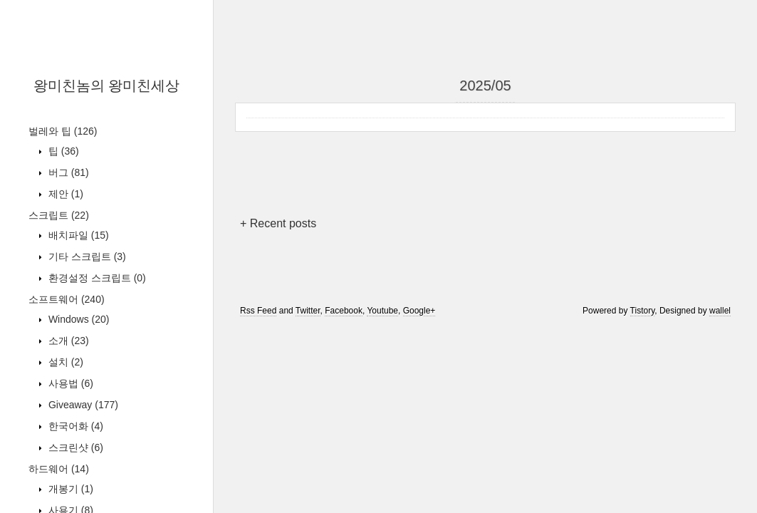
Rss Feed (258, 311)
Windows (77, 319)
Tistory (642, 311)
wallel (720, 311)
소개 (67, 340)
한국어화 (74, 426)
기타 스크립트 (86, 256)
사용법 (69, 383)
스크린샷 (74, 447)
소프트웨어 (66, 299)
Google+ (419, 311)
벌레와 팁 (62, 131)
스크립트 (58, 215)
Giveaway (82, 404)
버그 (67, 172)
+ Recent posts (278, 223)
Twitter (308, 311)
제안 (64, 194)
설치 (64, 362)
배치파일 (77, 235)
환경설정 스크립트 (96, 278)
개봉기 (69, 488)
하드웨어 (58, 469)
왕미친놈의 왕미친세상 (106, 85)
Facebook (343, 311)
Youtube (382, 311)
